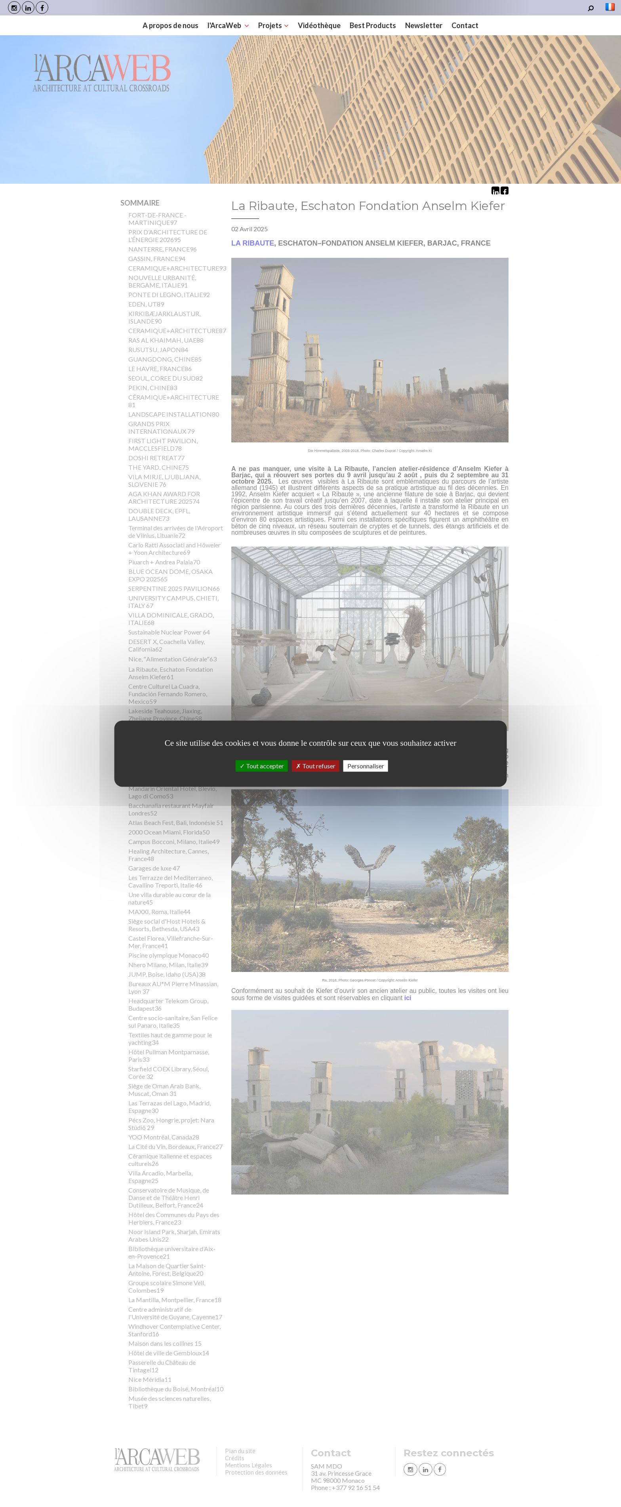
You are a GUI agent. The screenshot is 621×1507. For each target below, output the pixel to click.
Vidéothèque (319, 25)
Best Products (373, 25)
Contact (464, 25)
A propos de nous (170, 25)
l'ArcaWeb (228, 25)
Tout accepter (262, 766)
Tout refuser (315, 766)
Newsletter (423, 25)
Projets (273, 25)
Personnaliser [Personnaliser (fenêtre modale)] (365, 766)
